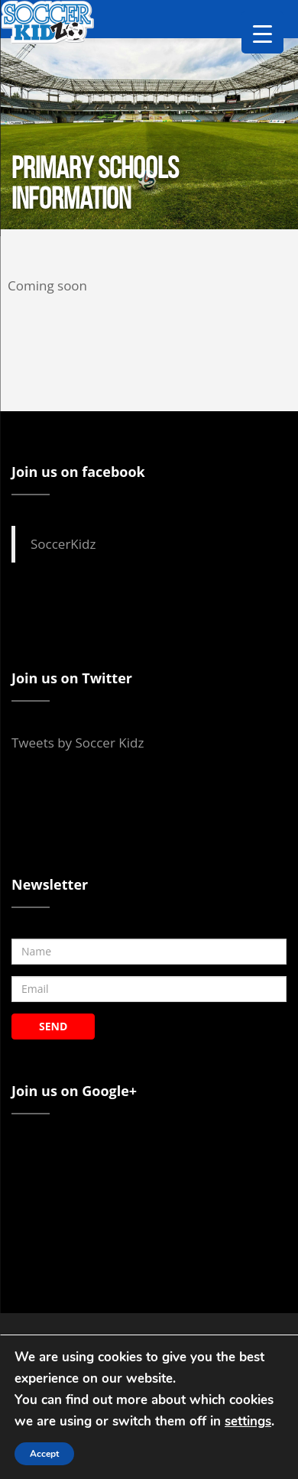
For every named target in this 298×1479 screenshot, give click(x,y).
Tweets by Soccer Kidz (77, 742)
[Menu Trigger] (262, 32)
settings (248, 1421)
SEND (53, 1026)
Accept (44, 1454)
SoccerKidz (63, 544)
